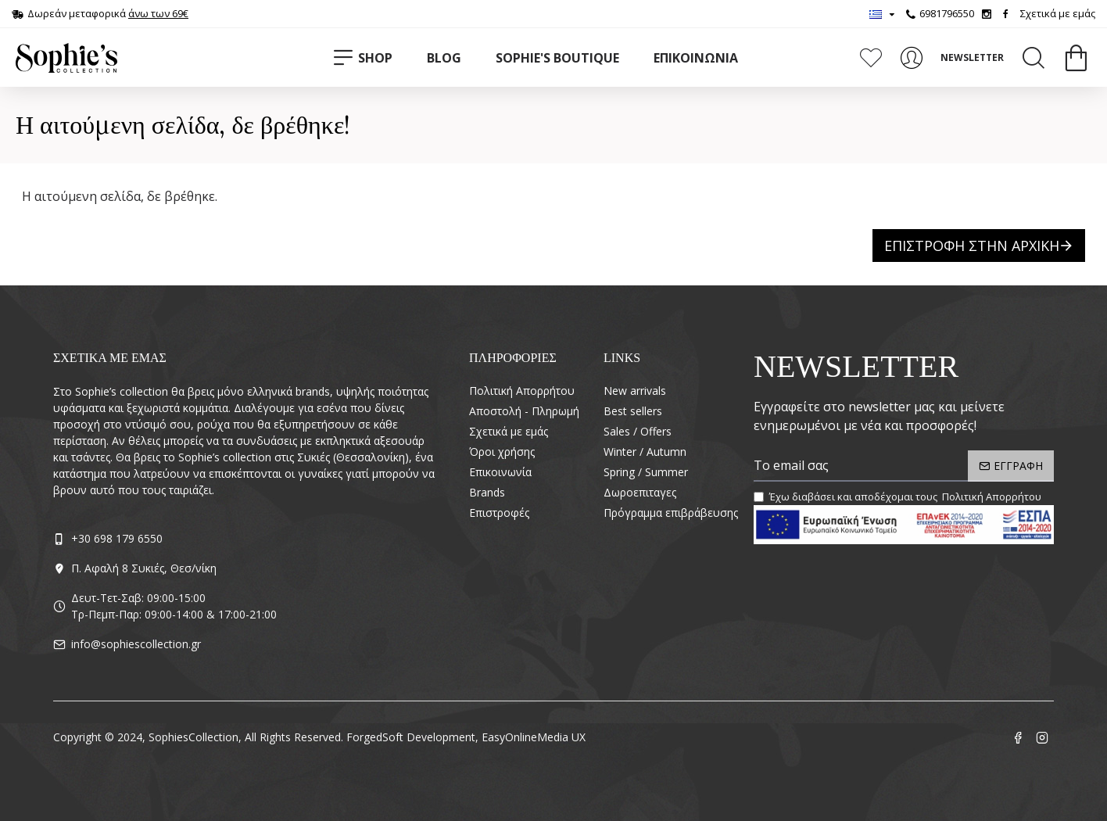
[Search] (1033, 57)
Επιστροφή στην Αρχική (971, 245)
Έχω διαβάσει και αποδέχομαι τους (899, 497)
